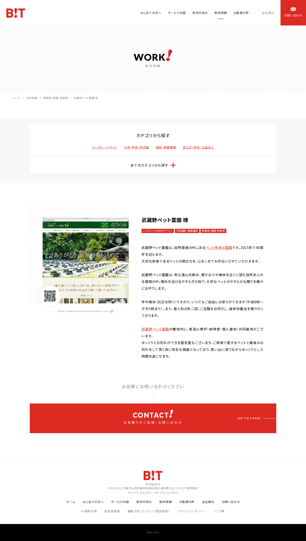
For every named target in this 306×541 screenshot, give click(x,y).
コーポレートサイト (104, 147)
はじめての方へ (150, 13)
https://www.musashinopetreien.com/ (84, 311)
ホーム (16, 98)
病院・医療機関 (166, 147)
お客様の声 (241, 13)
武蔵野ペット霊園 (155, 329)
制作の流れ (200, 13)
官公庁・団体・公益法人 (198, 147)
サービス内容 (177, 13)
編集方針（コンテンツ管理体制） (149, 511)
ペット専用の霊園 (218, 247)
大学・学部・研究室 (136, 147)
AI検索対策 (89, 511)
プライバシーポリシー (191, 511)
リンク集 (219, 511)
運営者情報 (112, 511)
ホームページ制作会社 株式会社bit (15, 13)
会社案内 (268, 13)
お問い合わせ (231, 502)
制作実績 (220, 13)
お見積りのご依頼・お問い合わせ (153, 417)
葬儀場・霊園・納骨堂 (56, 98)
